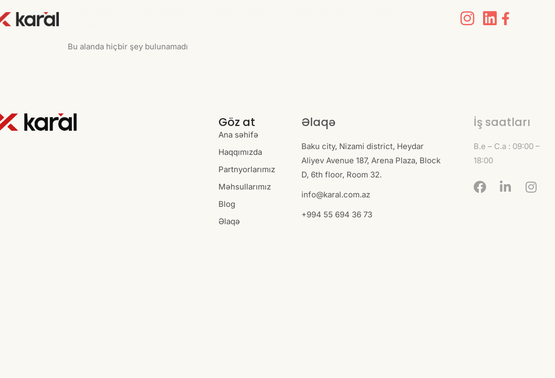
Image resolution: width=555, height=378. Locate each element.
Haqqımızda (164, 12)
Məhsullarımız (321, 12)
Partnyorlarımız (241, 12)
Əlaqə (89, 25)
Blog (380, 12)
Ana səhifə (97, 12)
